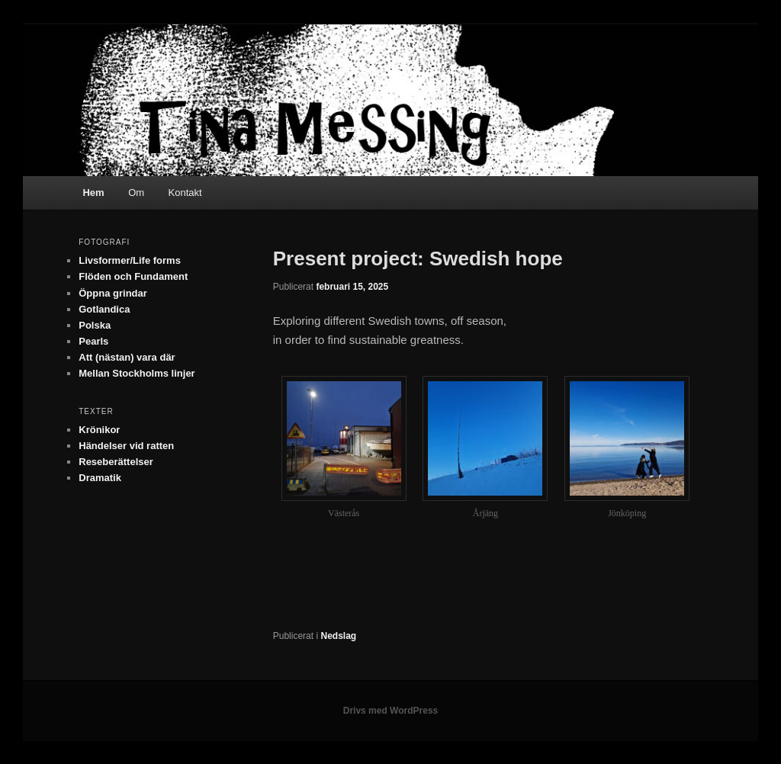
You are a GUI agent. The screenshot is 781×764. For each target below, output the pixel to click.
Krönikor (99, 429)
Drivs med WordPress (391, 710)
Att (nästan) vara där (127, 357)
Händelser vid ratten (126, 445)
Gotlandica (104, 309)
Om (136, 192)
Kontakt (185, 192)
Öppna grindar (113, 293)
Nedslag (338, 636)
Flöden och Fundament (133, 276)
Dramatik (100, 477)
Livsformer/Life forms (130, 260)
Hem (93, 192)
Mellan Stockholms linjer (136, 373)
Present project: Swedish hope (418, 258)
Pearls (93, 341)
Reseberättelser (116, 461)
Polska (95, 325)
